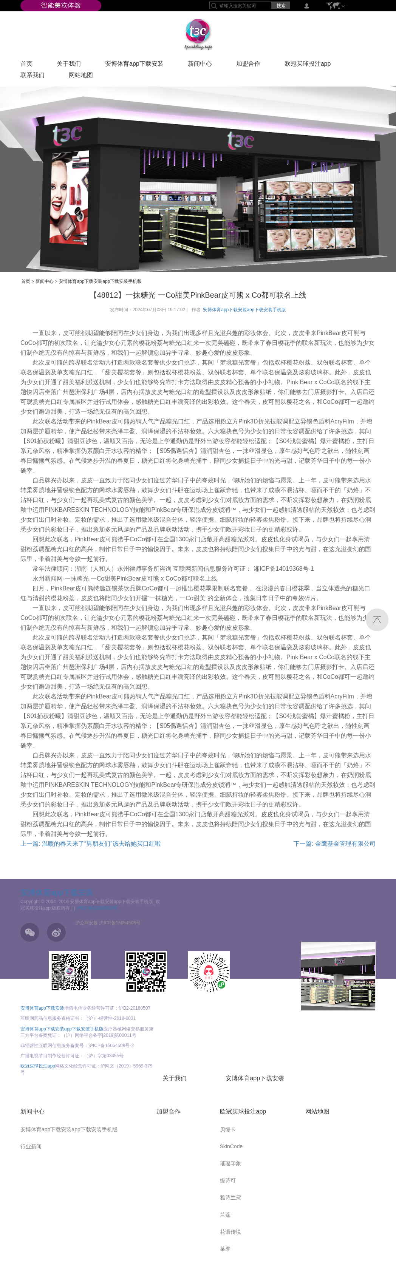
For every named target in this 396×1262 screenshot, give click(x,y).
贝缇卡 (228, 1129)
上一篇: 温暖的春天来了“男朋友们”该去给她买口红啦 (90, 843)
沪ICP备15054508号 (97, 908)
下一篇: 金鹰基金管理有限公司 (335, 843)
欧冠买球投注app (308, 65)
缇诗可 (228, 1180)
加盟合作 (248, 65)
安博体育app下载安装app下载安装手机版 (100, 281)
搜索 (281, 5)
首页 (26, 65)
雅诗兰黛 (230, 1197)
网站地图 (81, 76)
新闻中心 (200, 65)
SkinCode (231, 1146)
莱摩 (225, 1249)
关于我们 (69, 65)
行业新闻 (31, 1146)
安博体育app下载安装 (134, 65)
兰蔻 (225, 1215)
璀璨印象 (230, 1163)
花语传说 (230, 1232)
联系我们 (32, 76)
